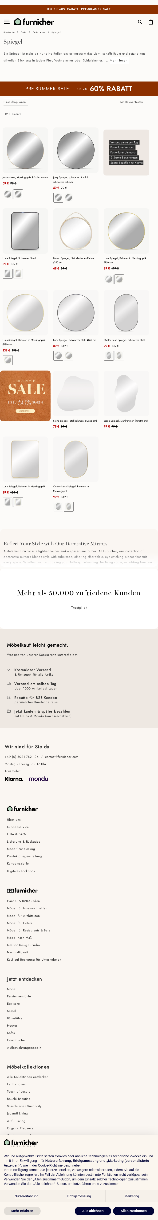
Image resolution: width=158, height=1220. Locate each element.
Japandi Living (17, 1113)
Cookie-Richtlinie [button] (50, 1165)
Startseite (9, 32)
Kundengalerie (18, 863)
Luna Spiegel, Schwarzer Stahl (19, 258)
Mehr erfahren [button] (22, 1211)
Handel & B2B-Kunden (23, 901)
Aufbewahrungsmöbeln (24, 1047)
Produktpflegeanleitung (24, 856)
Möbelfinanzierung (21, 849)
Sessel (11, 1011)
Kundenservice (18, 827)
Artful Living (16, 1121)
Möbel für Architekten (23, 916)
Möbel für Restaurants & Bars (28, 930)
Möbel (11, 989)
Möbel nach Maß (19, 937)
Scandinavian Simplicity (24, 1106)
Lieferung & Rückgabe (23, 841)
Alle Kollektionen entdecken (28, 1077)
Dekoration (39, 32)
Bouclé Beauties (18, 1099)
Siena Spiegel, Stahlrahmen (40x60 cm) (126, 421)
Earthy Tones (16, 1084)
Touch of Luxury (19, 1091)
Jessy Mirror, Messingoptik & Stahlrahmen (25, 177)
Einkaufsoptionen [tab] (15, 102)
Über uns (13, 819)
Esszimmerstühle (19, 996)
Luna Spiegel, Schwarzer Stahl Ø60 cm (74, 340)
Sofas (11, 1033)
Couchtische (16, 1040)
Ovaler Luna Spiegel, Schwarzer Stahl (124, 340)
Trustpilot (79, 607)
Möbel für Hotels (19, 923)
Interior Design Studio (23, 945)
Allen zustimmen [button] (134, 1211)
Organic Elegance (20, 1128)
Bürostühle (15, 1018)
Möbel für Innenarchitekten (27, 908)
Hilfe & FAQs (17, 834)
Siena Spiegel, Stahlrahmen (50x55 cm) (75, 421)
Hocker (12, 1025)
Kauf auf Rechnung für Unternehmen (34, 959)
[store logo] (32, 21)
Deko (24, 32)
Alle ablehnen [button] (93, 1211)
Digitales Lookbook (21, 871)
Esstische (13, 1003)
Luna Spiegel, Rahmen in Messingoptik (24, 486)
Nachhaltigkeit (17, 952)
